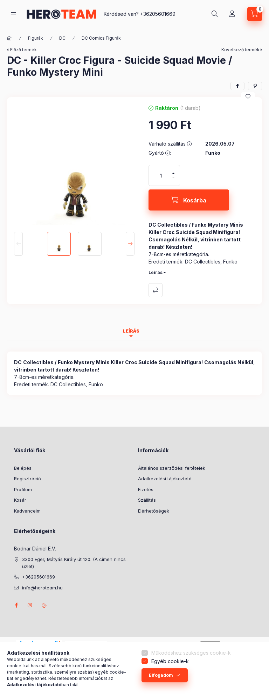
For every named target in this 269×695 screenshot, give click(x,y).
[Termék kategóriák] (13, 14)
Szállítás (147, 500)
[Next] (130, 244)
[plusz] (173, 170)
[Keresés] (215, 14)
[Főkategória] (9, 38)
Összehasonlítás (156, 290)
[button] (74, 164)
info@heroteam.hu (42, 587)
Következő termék (240, 49)
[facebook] (237, 86)
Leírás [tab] (131, 331)
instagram (30, 605)
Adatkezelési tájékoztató (165, 478)
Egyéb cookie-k (170, 661)
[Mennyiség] (161, 175)
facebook (16, 605)
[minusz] (173, 180)
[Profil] (232, 14)
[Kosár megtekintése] (254, 14)
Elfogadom (161, 675)
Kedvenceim (27, 511)
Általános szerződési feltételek (171, 468)
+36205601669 (157, 14)
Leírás (156, 272)
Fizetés (145, 489)
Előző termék (23, 49)
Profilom (23, 489)
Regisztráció (27, 478)
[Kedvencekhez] (248, 96)
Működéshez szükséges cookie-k (191, 653)
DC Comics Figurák (101, 38)
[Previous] (18, 244)
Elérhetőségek (153, 511)
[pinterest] (255, 86)
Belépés (23, 468)
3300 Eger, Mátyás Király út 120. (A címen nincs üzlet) (74, 562)
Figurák (35, 38)
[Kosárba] (189, 199)
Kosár (20, 500)
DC (62, 38)
